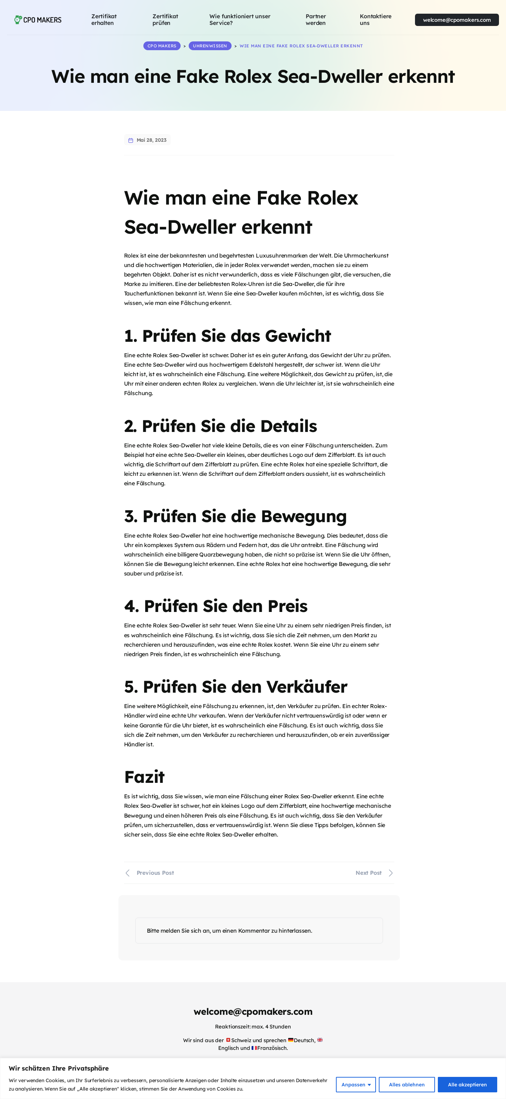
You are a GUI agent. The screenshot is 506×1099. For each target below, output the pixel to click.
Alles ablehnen (407, 1084)
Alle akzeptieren (467, 1084)
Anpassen (353, 1084)
